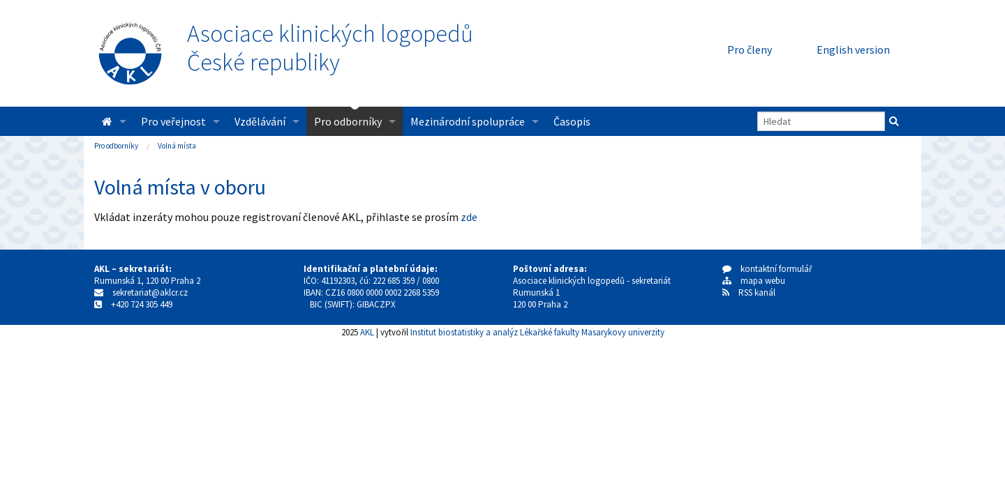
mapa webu (753, 281)
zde (469, 217)
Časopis (571, 121)
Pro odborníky (348, 121)
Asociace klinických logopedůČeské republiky (330, 48)
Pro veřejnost (173, 121)
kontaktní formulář (767, 269)
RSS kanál (756, 292)
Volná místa (177, 146)
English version (853, 49)
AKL (367, 331)
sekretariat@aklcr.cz (150, 292)
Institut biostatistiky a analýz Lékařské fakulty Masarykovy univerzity (537, 331)
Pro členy (749, 49)
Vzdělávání (259, 121)
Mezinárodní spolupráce (467, 121)
